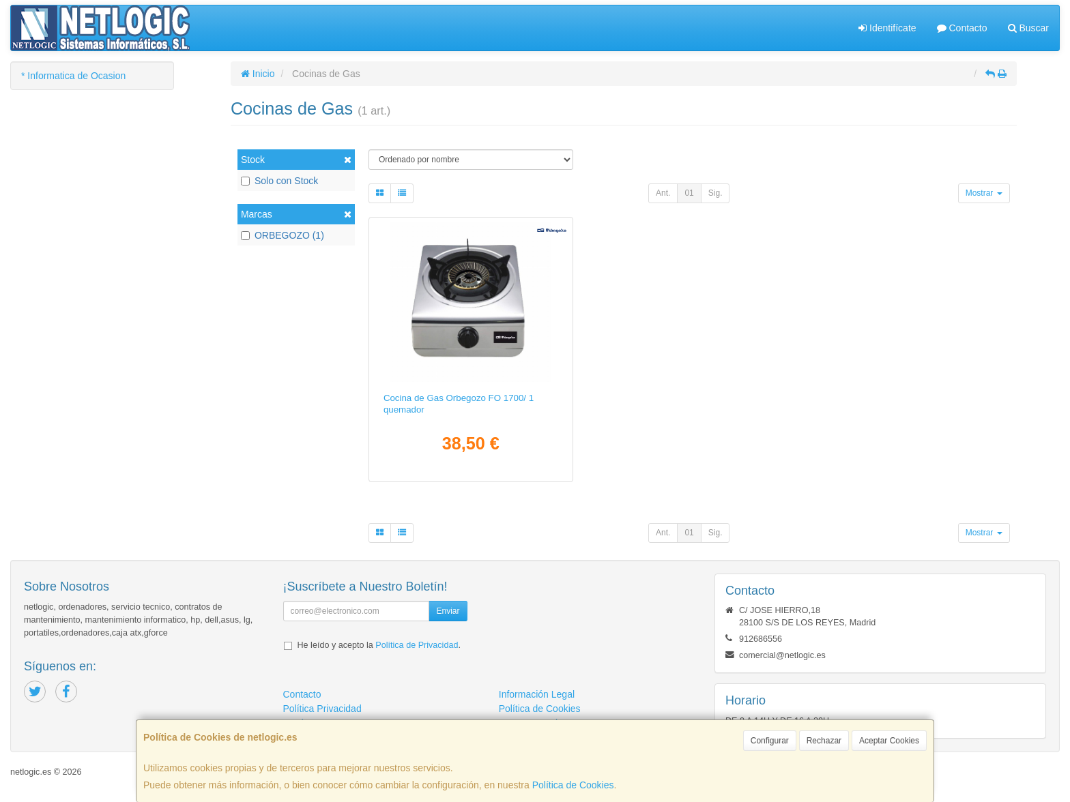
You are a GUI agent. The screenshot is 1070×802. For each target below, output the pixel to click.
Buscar (1028, 28)
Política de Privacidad (416, 645)
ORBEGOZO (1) (282, 235)
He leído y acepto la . (379, 645)
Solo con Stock (279, 180)
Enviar (447, 611)
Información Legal (537, 694)
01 (688, 193)
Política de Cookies (573, 784)
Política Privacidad (322, 708)
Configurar (770, 740)
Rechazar (824, 740)
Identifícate (887, 28)
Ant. (663, 193)
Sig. (715, 193)
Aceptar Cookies (889, 740)
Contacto (962, 28)
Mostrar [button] (984, 193)
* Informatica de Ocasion (73, 75)
